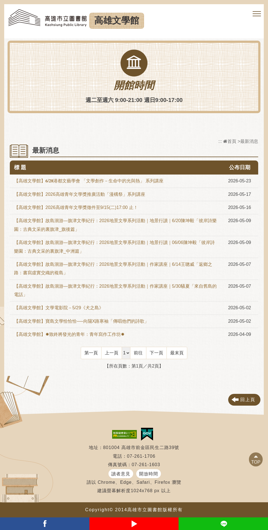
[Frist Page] (91, 353)
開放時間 (148, 473)
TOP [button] (255, 462)
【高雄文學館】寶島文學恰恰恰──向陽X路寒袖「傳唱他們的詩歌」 (81, 321)
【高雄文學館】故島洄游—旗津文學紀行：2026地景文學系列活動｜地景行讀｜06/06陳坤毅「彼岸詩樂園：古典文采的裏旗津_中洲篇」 (114, 246)
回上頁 (247, 399)
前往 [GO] (138, 352)
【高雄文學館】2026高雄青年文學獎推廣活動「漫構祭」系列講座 (79, 194)
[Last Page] (177, 353)
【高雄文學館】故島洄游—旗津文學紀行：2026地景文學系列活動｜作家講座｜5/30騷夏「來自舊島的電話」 (115, 290)
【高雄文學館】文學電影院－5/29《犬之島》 (58, 307)
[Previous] (111, 353)
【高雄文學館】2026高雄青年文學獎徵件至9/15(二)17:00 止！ (76, 207)
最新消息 (249, 141)
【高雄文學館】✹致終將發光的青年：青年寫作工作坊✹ (69, 334)
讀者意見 (120, 473)
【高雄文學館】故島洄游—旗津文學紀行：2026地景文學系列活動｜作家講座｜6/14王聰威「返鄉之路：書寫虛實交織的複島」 (113, 268)
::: (220, 141)
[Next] (156, 353)
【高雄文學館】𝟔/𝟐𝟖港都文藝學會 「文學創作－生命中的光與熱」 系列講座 (88, 180)
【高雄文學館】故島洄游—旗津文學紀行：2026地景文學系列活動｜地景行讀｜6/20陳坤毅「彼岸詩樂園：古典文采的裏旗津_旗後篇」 (115, 224)
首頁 (229, 141)
